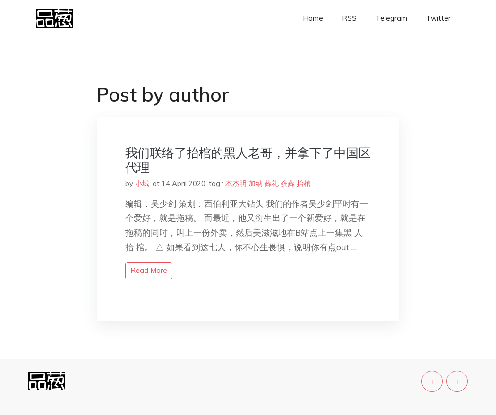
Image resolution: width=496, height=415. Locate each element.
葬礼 (272, 183)
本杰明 (236, 183)
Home (313, 18)
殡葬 (288, 183)
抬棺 (304, 183)
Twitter (438, 18)
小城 (142, 183)
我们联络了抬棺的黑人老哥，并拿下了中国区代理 (248, 160)
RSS (349, 18)
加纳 (255, 183)
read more (148, 270)
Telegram (391, 18)
